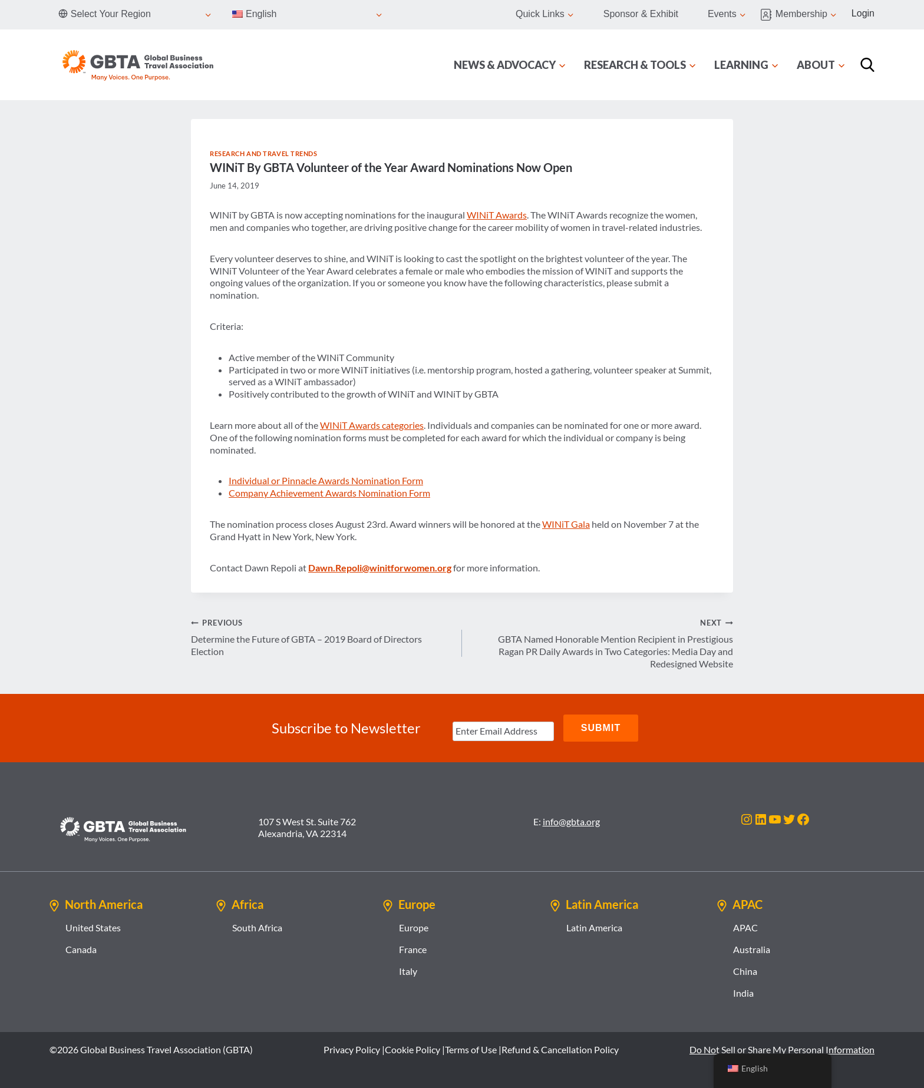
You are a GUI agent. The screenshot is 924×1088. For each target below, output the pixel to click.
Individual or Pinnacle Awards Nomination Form (326, 480)
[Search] (867, 65)
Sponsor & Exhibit (640, 14)
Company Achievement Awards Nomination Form (329, 492)
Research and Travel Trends (264, 153)
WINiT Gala (566, 524)
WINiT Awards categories (372, 425)
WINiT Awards (497, 214)
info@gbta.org (571, 821)
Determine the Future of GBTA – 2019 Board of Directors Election (322, 636)
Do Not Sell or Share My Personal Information (781, 1049)
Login (863, 13)
